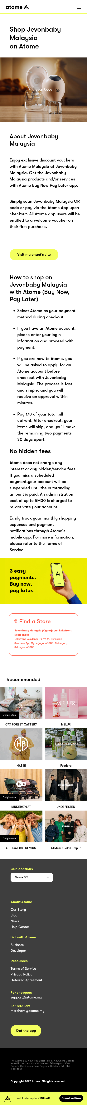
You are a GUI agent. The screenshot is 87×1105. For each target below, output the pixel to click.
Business (17, 945)
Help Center (20, 927)
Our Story (18, 910)
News (15, 921)
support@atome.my (26, 997)
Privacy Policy (21, 974)
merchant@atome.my (27, 1011)
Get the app (26, 1031)
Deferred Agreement (26, 980)
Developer (18, 951)
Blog (14, 915)
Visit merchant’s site (34, 254)
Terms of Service (23, 969)
